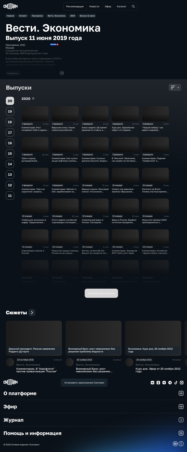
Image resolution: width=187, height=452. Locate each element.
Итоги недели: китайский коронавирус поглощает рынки (64, 222)
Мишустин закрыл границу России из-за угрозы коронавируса (65, 253)
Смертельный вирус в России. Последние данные (92, 222)
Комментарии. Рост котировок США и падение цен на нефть (35, 130)
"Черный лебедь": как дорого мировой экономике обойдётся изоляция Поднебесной (153, 131)
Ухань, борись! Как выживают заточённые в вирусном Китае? (154, 284)
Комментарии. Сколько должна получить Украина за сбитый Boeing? (95, 160)
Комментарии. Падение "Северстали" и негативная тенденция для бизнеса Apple (155, 162)
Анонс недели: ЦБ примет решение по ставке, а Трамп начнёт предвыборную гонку (94, 131)
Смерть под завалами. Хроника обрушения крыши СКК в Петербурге (124, 191)
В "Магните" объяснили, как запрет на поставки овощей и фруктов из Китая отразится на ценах (125, 162)
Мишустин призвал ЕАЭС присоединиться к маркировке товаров (154, 222)
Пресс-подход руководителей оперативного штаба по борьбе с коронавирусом (34, 162)
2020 (33, 98)
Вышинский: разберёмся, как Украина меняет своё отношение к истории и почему (94, 285)
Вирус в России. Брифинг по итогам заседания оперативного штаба (124, 222)
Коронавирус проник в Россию (33, 251)
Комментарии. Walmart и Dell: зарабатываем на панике (64, 191)
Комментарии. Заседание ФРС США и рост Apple (124, 251)
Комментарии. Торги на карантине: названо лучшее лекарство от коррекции (33, 193)
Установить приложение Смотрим (84, 382)
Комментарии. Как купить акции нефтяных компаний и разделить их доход (65, 160)
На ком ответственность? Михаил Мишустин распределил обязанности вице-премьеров (125, 285)
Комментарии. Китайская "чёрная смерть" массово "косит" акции (154, 253)
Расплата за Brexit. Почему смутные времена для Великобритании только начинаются (155, 193)
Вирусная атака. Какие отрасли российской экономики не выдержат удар (64, 131)
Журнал (93, 420)
